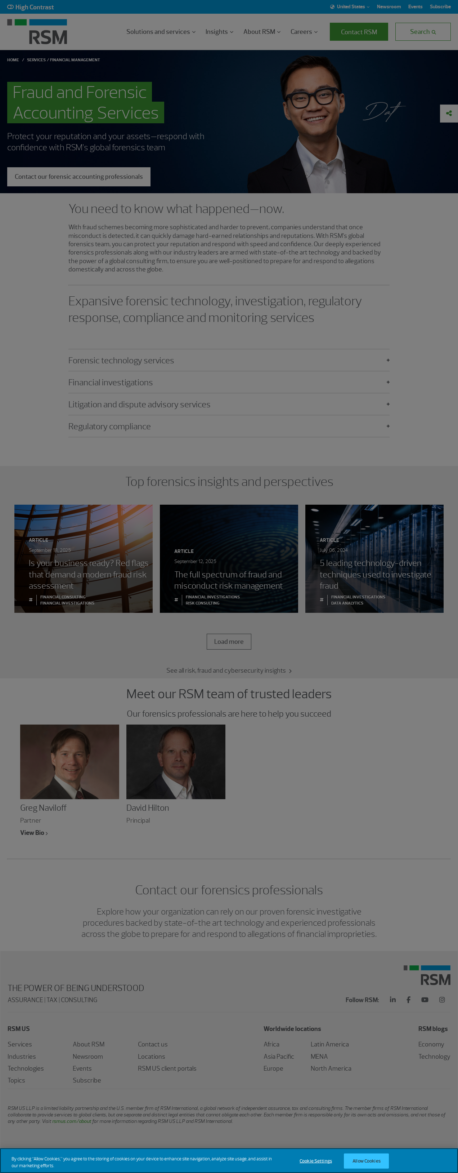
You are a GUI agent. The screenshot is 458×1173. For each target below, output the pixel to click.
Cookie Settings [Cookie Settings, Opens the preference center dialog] (316, 1165)
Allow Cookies (367, 1165)
